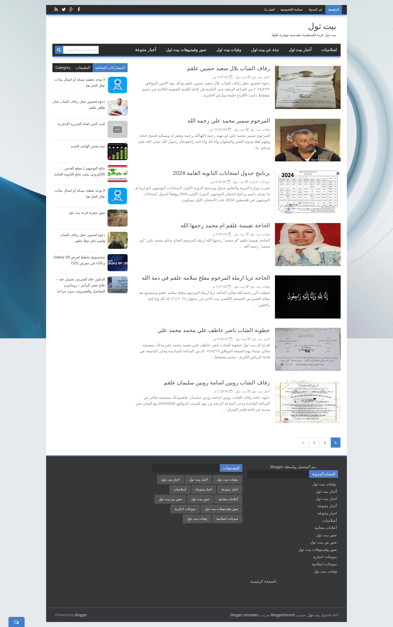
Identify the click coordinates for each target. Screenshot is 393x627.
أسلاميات (329, 520)
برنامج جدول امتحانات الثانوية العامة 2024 (221, 173)
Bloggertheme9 (283, 615)
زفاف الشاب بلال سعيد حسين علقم (228, 68)
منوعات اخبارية (259, 182)
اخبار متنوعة (327, 513)
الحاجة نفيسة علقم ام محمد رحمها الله (225, 225)
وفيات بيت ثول (228, 50)
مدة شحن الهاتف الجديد (87, 146)
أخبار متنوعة (145, 50)
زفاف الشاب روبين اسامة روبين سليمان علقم (217, 382)
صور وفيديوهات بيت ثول (186, 50)
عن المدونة (315, 9)
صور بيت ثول (326, 535)
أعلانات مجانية (326, 528)
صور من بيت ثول (323, 542)
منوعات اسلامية (324, 564)
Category (63, 67)
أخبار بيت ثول (300, 50)
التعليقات (83, 67)
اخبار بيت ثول (260, 391)
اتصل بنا (269, 9)
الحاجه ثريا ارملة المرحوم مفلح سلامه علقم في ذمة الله (206, 278)
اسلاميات (329, 50)
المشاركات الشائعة (110, 67)
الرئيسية (333, 9)
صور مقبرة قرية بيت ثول (86, 213)
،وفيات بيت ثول (324, 484)
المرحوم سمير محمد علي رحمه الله (228, 121)
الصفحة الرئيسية (263, 581)
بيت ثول (314, 615)
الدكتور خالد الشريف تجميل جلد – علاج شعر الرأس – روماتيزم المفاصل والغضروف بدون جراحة (80, 285)
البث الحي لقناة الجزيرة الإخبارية (81, 124)
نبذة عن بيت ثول (264, 50)
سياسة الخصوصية (291, 9)
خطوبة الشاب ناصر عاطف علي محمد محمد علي (214, 330)
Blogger (276, 467)
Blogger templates (244, 615)
